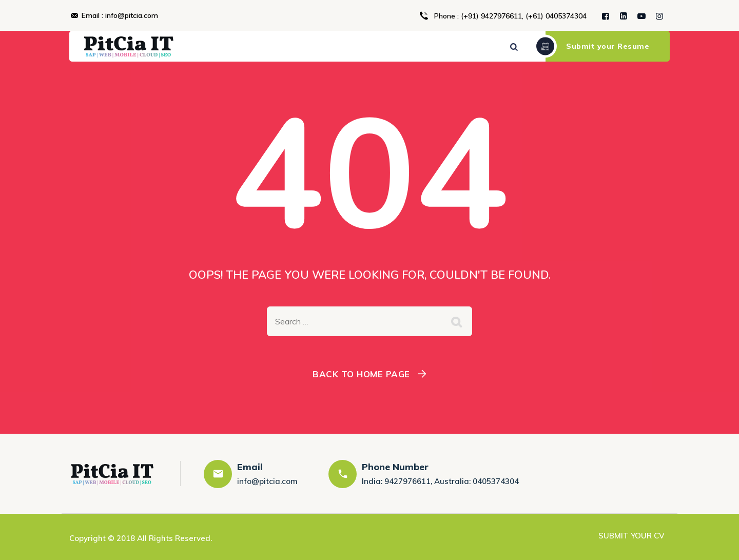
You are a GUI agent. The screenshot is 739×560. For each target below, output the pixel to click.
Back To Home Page (361, 374)
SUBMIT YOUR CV (631, 535)
